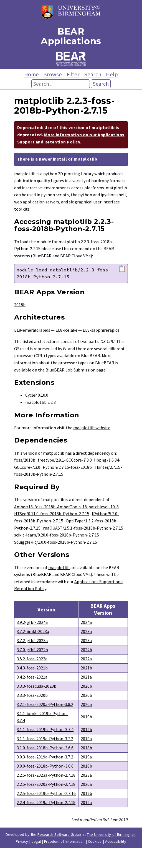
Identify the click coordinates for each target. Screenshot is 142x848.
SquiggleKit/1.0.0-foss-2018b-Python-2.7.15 (55, 542)
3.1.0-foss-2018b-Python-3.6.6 (45, 747)
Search (93, 74)
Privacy (22, 841)
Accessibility (115, 841)
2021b (86, 668)
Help (112, 74)
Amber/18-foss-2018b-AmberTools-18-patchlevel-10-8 (66, 506)
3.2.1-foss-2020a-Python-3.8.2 (45, 704)
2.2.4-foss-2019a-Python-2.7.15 (46, 802)
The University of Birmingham (111, 834)
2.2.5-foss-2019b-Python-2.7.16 (46, 793)
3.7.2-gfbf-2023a (32, 640)
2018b (20, 304)
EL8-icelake (66, 330)
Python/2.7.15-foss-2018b (67, 467)
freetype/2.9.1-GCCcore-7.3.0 (65, 460)
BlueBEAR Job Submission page (75, 370)
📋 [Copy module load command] (122, 268)
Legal (36, 841)
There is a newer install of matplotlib (57, 159)
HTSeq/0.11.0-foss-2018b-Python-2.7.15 (51, 513)
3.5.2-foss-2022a (32, 658)
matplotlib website (91, 427)
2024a (86, 622)
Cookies (95, 841)
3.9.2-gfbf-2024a (32, 622)
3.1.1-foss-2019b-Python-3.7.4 (45, 729)
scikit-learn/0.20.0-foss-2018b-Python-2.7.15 (56, 535)
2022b (86, 649)
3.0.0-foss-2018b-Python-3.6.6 (45, 766)
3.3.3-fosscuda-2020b (36, 686)
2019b (86, 716)
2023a (86, 631)
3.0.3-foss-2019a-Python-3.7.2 (45, 757)
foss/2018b (24, 460)
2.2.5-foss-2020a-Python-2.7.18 (46, 784)
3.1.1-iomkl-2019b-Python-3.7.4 (42, 717)
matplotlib (59, 567)
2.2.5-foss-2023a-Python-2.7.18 (46, 775)
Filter (73, 74)
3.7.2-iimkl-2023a (33, 631)
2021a (86, 677)
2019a (86, 738)
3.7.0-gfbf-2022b (32, 649)
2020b (86, 686)
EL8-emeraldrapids (32, 330)
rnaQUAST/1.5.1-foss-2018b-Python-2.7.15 (83, 528)
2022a (86, 658)
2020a (86, 704)
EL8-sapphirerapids (101, 330)
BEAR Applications (71, 36)
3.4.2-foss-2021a (32, 677)
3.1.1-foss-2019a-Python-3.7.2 (45, 738)
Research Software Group (59, 834)
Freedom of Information (64, 841)
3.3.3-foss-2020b (32, 695)
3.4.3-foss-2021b (32, 668)
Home (31, 74)
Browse (52, 74)
